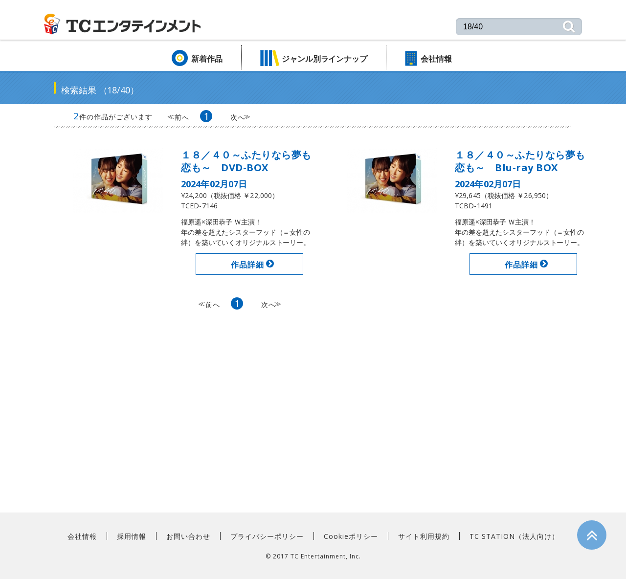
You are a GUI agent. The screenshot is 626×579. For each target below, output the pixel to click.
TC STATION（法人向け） (514, 536)
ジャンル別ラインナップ (324, 58)
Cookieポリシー (351, 536)
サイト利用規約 (423, 536)
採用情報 (131, 536)
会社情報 (436, 58)
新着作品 (207, 58)
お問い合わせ (188, 536)
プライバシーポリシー (267, 536)
